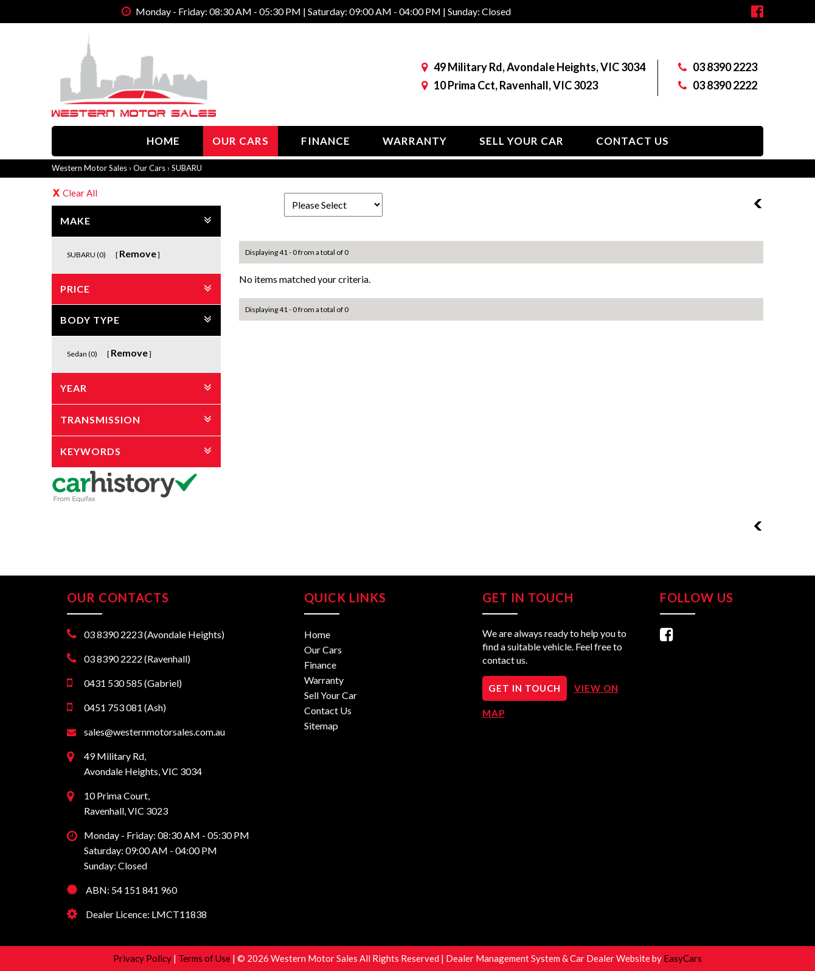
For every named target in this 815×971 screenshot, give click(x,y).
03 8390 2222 (725, 85)
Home (163, 140)
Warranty (415, 140)
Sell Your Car (521, 140)
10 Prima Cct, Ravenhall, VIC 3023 (516, 85)
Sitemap (321, 725)
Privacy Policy (143, 958)
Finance (325, 140)
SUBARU (187, 168)
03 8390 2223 (725, 67)
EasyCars (683, 958)
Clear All (80, 192)
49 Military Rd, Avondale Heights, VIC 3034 (539, 67)
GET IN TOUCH (524, 688)
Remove (137, 253)
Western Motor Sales (89, 168)
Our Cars (240, 140)
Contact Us (632, 140)
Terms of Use (205, 958)
